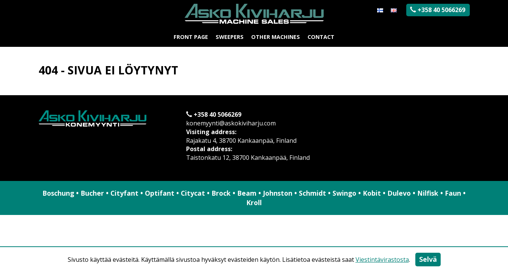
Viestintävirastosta (382, 259)
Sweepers (230, 36)
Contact (321, 36)
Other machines (275, 36)
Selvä (428, 259)
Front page (191, 36)
